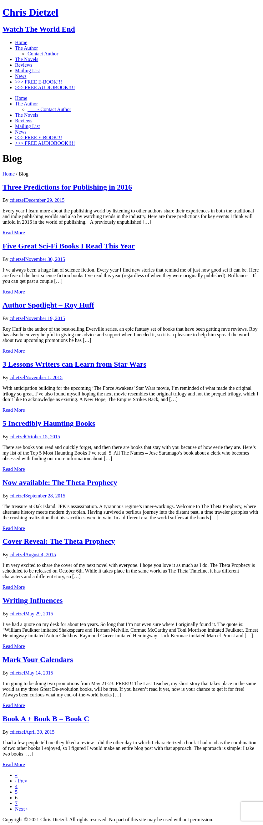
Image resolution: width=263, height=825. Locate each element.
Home (21, 42)
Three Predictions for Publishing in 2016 (67, 187)
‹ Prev (21, 780)
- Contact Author (49, 109)
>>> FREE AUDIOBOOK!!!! (45, 87)
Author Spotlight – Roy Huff (48, 305)
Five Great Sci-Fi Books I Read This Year (69, 246)
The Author (26, 48)
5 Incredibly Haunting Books (49, 423)
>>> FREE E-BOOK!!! (38, 81)
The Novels (26, 59)
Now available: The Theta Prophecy (60, 482)
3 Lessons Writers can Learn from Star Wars (74, 364)
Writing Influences (33, 600)
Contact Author (43, 53)
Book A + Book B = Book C (46, 719)
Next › (21, 809)
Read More (14, 232)
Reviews (23, 65)
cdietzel (17, 200)
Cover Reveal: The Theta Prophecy (59, 541)
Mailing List (27, 70)
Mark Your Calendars (38, 659)
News (20, 76)
